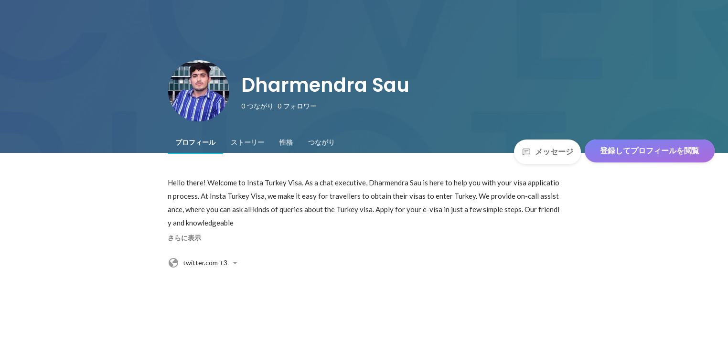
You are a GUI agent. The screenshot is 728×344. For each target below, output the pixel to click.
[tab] (195, 142)
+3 (204, 263)
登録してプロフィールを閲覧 (649, 150)
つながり (321, 142)
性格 (286, 142)
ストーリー (247, 142)
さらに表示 (184, 238)
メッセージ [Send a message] (547, 151)
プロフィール (195, 142)
